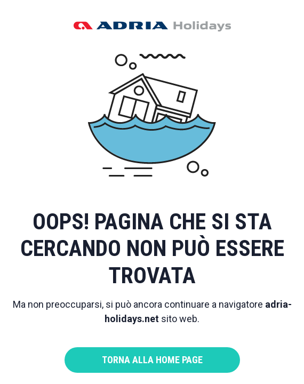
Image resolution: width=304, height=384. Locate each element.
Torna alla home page (152, 359)
